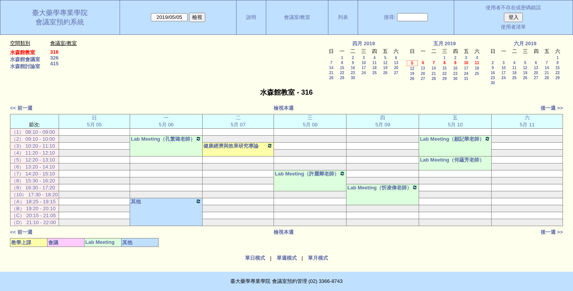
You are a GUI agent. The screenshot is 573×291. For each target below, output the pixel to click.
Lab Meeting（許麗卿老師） (310, 173)
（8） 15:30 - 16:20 (33, 181)
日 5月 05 (94, 121)
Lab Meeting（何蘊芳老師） (452, 160)
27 (396, 73)
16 (353, 68)
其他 (166, 201)
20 (396, 68)
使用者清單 (513, 27)
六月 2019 (525, 43)
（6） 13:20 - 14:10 (33, 167)
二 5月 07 (238, 121)
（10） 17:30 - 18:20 (34, 194)
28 (331, 78)
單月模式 (318, 258)
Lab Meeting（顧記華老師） (455, 139)
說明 (251, 17)
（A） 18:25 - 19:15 (33, 201)
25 (374, 73)
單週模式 (287, 258)
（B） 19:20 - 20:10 (33, 208)
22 (342, 73)
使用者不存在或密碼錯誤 (513, 7)
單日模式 (255, 258)
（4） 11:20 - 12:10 (33, 153)
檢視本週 (284, 108)
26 (385, 73)
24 (364, 73)
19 (385, 68)
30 (353, 78)
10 (364, 63)
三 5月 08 (310, 121)
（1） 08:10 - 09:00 (33, 132)
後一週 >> (552, 108)
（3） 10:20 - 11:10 (33, 146)
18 (374, 68)
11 (374, 63)
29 (342, 78)
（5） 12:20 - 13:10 (33, 160)
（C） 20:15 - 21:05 (33, 215)
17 (364, 68)
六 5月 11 (527, 121)
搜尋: (390, 17)
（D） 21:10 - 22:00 (33, 222)
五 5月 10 (455, 121)
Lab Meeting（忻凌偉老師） (382, 187)
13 (396, 63)
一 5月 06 (166, 121)
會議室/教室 (297, 17)
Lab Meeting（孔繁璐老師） (166, 139)
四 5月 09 (382, 121)
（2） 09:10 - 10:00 (33, 139)
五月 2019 (444, 43)
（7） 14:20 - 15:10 (33, 174)
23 (353, 73)
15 (342, 68)
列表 (343, 17)
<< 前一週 (21, 108)
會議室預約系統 (59, 22)
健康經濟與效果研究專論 (238, 146)
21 (331, 73)
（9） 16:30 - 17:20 (33, 188)
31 (466, 79)
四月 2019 (363, 43)
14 (331, 68)
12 (385, 63)
